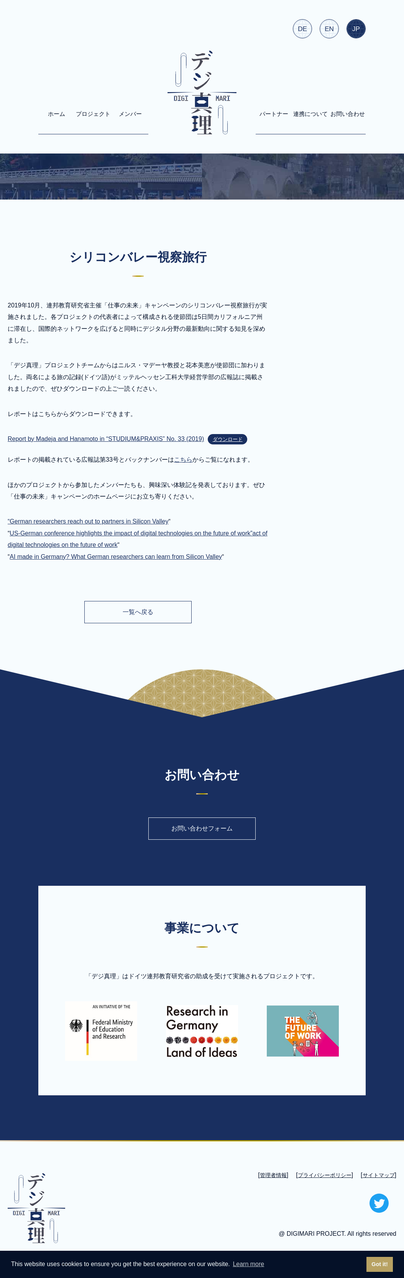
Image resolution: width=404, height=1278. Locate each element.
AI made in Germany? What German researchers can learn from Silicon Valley (116, 556)
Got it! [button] (379, 1264)
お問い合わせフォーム (202, 828)
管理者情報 (273, 1175)
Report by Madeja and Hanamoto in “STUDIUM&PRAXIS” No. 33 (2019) (106, 439)
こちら (183, 459)
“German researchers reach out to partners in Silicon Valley (88, 521)
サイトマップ (379, 1175)
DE (302, 29)
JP (356, 29)
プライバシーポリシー (324, 1175)
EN (329, 29)
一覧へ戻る (138, 612)
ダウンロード (228, 439)
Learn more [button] (248, 1264)
